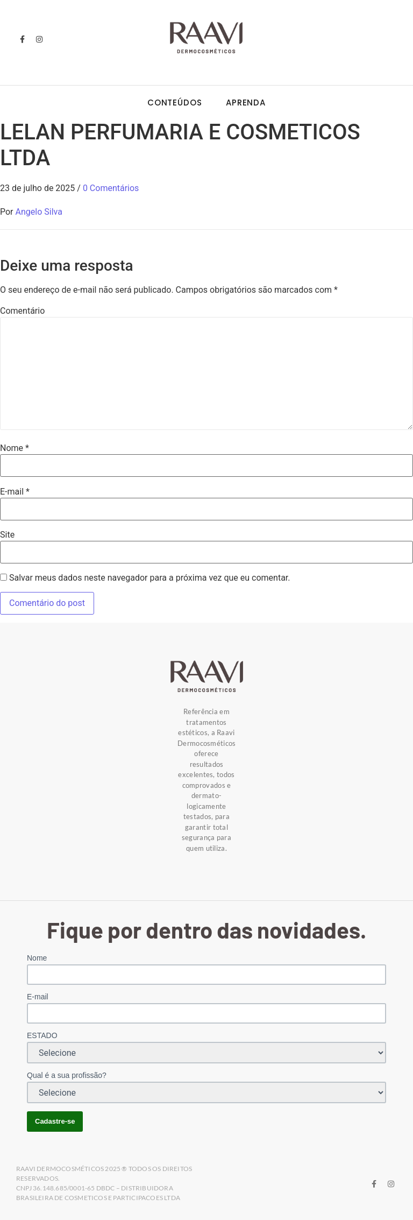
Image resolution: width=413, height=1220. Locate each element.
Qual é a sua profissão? (66, 1075)
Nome (14, 448)
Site (7, 535)
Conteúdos (174, 102)
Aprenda (246, 102)
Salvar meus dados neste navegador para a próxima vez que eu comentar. (149, 578)
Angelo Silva (39, 212)
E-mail (15, 492)
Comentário (22, 311)
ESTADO (42, 1035)
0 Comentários (111, 188)
